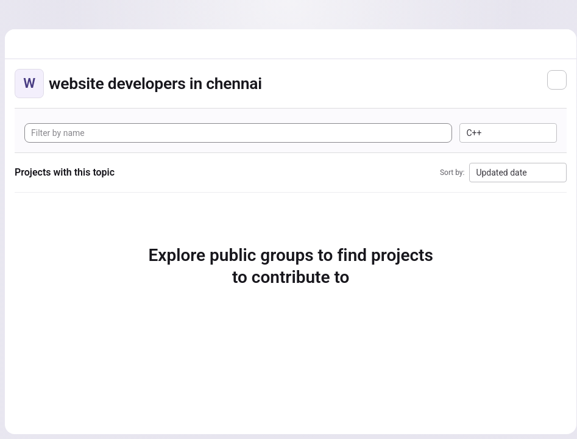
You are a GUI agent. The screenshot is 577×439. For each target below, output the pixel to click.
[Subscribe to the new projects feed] (552, 80)
